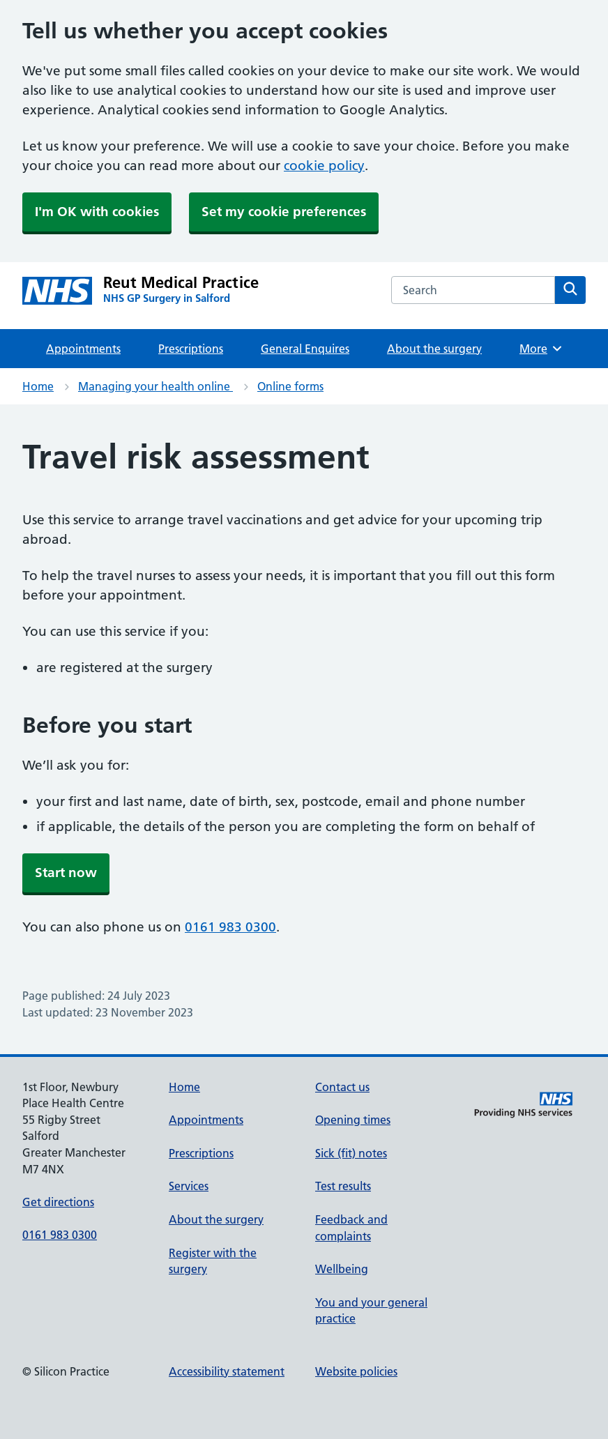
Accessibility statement (226, 1371)
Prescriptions (190, 349)
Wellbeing (341, 1269)
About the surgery (434, 349)
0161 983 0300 (230, 927)
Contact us (342, 1087)
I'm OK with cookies (97, 212)
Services (188, 1186)
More (541, 348)
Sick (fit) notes (351, 1153)
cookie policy (324, 166)
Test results (343, 1186)
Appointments (83, 349)
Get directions (58, 1202)
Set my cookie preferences (284, 212)
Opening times (352, 1120)
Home (38, 386)
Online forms (290, 386)
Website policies (356, 1371)
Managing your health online (155, 386)
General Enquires (305, 349)
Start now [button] (66, 873)
